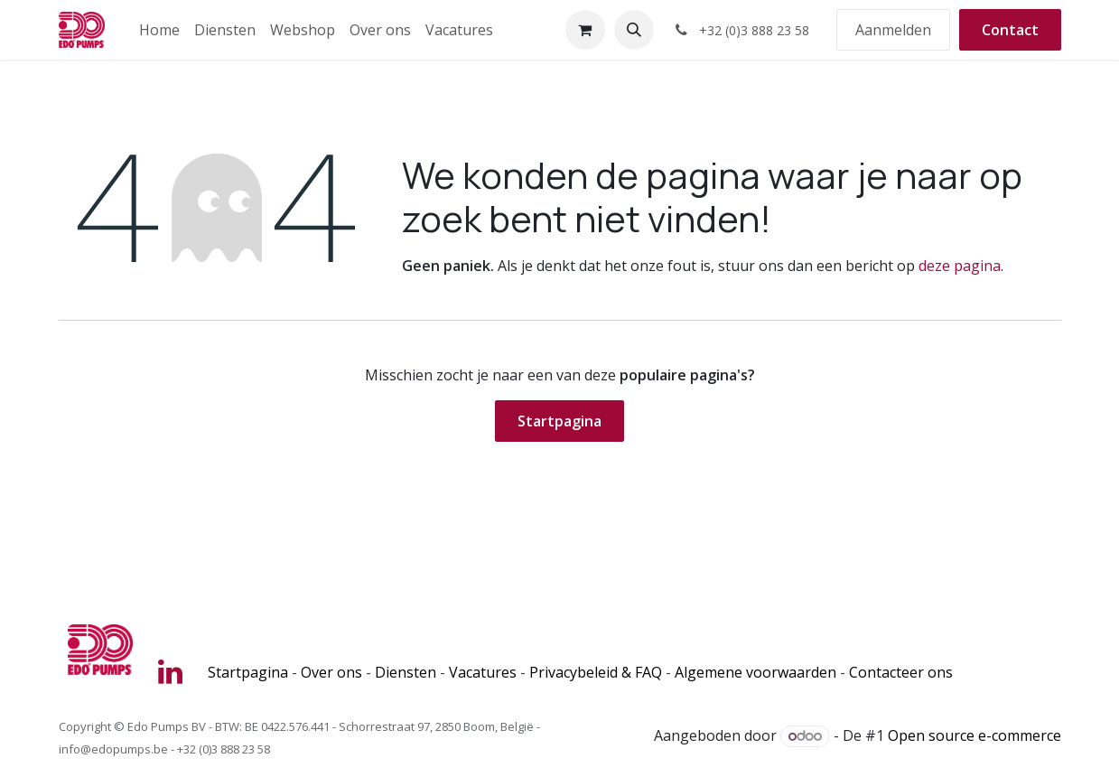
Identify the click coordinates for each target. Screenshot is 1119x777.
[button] (634, 30)
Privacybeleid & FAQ (595, 672)
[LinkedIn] (170, 672)
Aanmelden (893, 30)
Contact (1010, 30)
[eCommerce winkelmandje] (585, 30)
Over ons (331, 672)
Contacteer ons (901, 672)
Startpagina (559, 421)
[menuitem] (159, 30)
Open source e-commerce (974, 735)
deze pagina (960, 266)
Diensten (405, 672)
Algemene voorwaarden (755, 672)
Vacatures (483, 672)
